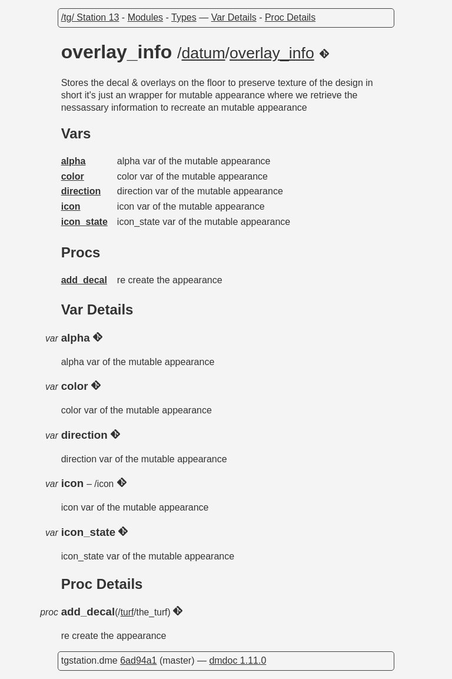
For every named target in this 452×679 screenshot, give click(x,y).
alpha (73, 161)
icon (71, 206)
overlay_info (272, 53)
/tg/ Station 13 (90, 17)
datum (203, 53)
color (72, 176)
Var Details (234, 17)
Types (184, 17)
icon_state (84, 222)
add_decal (84, 280)
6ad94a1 (138, 660)
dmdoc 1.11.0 (237, 660)
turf (127, 612)
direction (81, 191)
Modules (145, 17)
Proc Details (290, 17)
